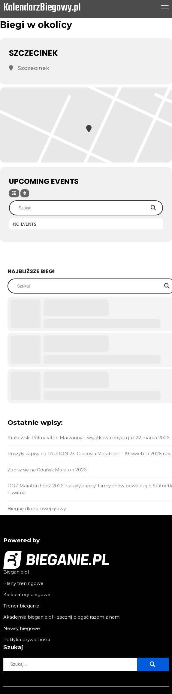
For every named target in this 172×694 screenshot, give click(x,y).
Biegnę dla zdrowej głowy (37, 508)
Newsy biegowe (21, 628)
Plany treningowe (23, 583)
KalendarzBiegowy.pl (42, 8)
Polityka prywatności (26, 639)
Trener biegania (21, 606)
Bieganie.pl (16, 572)
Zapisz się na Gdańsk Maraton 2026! (47, 470)
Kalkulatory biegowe (26, 594)
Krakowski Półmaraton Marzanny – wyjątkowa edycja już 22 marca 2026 (88, 437)
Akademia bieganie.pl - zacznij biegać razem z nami (61, 617)
